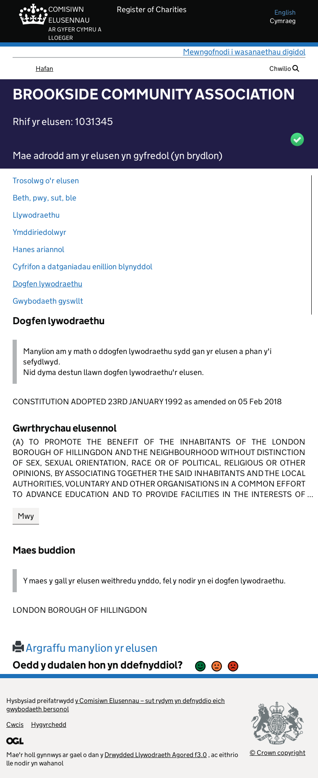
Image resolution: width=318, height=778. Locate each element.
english (285, 12)
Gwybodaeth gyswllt (48, 301)
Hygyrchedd (48, 725)
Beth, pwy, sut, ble (44, 198)
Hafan (44, 69)
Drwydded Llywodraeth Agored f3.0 (155, 755)
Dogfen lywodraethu (47, 284)
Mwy (26, 516)
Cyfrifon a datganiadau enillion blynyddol (82, 266)
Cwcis (14, 725)
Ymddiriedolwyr (39, 232)
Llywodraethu (36, 215)
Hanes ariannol (38, 249)
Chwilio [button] (284, 69)
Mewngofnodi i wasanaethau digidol (244, 52)
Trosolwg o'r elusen (46, 180)
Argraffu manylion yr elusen (85, 648)
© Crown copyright (277, 753)
